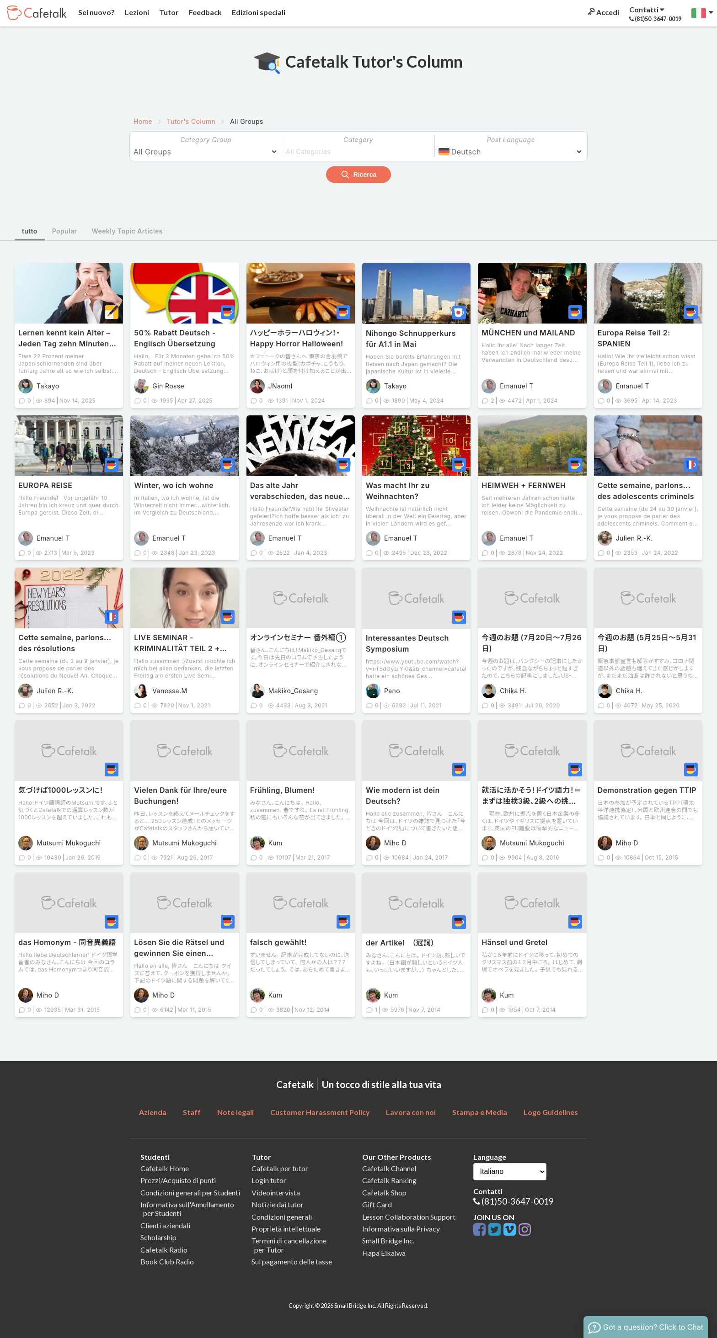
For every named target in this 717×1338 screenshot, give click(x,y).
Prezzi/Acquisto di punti (178, 1180)
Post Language (511, 139)
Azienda (152, 1112)
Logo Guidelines (551, 1112)
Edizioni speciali (257, 12)
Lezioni (136, 12)
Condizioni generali (281, 1216)
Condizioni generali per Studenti (190, 1192)
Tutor (168, 12)
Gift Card (377, 1204)
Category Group (205, 139)
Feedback (204, 12)
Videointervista (275, 1192)
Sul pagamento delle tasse (291, 1261)
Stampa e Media (479, 1112)
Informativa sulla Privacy (401, 1228)
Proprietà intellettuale (286, 1228)
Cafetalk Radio (163, 1249)
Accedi (602, 12)
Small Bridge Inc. (388, 1240)
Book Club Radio (167, 1261)
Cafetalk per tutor (279, 1168)
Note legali (235, 1112)
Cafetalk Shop (384, 1192)
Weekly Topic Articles (127, 231)
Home (143, 121)
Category (358, 139)
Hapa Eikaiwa (384, 1252)
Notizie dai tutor (277, 1204)
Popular (64, 231)
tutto (29, 231)
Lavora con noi (411, 1112)
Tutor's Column (191, 121)
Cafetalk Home (164, 1168)
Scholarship (158, 1237)
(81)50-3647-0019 (518, 1201)
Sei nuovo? (96, 12)
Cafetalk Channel (389, 1168)
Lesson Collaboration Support (408, 1216)
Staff (192, 1112)
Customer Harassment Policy (320, 1112)
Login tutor (268, 1180)
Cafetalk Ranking (389, 1180)
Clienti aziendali (165, 1225)
